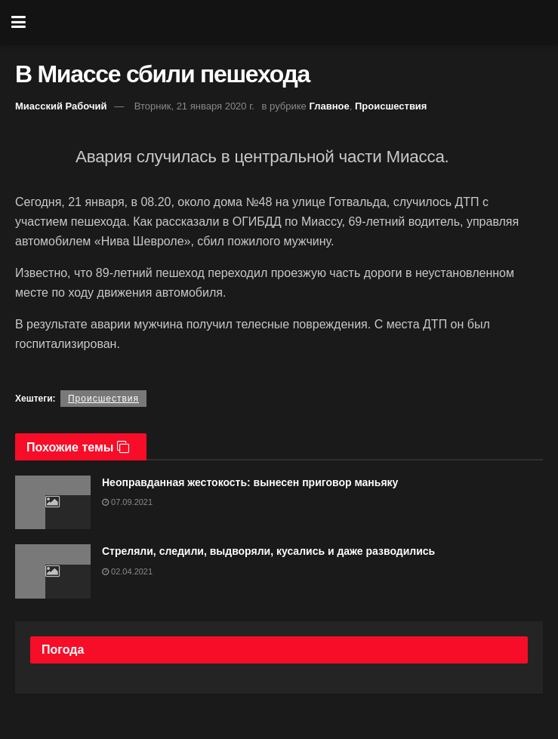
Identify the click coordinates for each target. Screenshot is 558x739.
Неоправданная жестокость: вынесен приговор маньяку (250, 482)
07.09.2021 (127, 502)
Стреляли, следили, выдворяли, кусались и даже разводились (268, 551)
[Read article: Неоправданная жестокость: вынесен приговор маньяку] (53, 503)
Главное (329, 106)
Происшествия (391, 106)
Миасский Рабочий (61, 106)
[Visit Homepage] (290, 23)
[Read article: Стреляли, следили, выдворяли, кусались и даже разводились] (53, 571)
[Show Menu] (18, 22)
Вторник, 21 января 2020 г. (194, 106)
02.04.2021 (127, 571)
